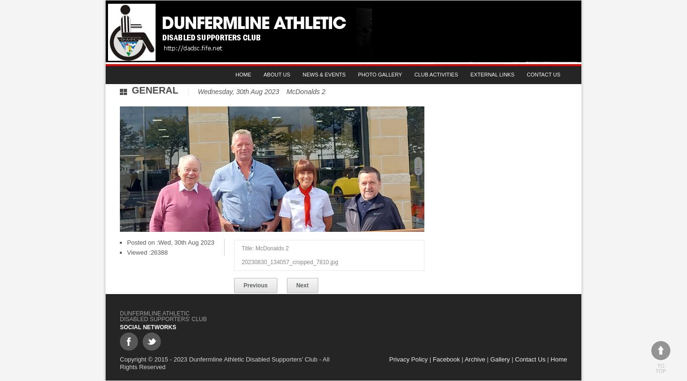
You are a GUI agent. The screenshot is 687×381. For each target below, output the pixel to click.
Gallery (500, 359)
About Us (277, 74)
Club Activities (436, 74)
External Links (493, 74)
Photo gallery (380, 74)
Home (243, 74)
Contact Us (543, 74)
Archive (475, 359)
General (155, 90)
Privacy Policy (408, 359)
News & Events (324, 74)
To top (660, 357)
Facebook (446, 359)
